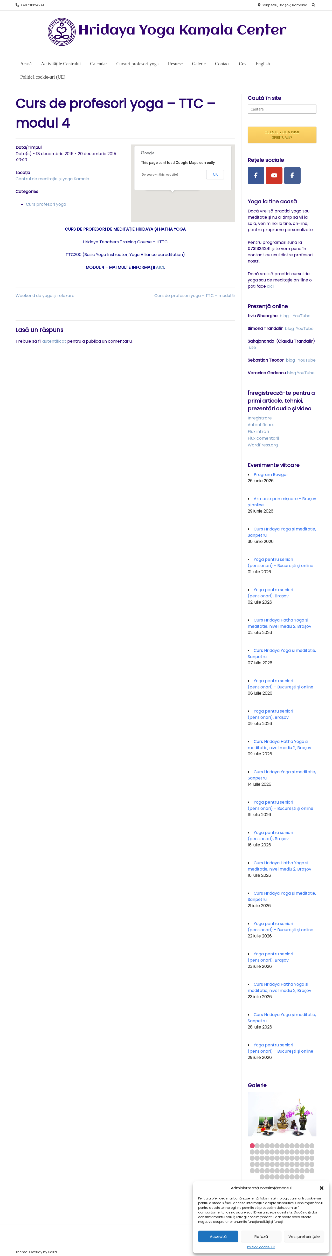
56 (267, 1170)
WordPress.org (263, 445)
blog (284, 316)
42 (262, 1164)
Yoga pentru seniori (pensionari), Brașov (270, 593)
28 (257, 1158)
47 (287, 1164)
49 (296, 1164)
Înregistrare (260, 418)
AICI (160, 267)
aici (270, 286)
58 (277, 1170)
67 (267, 1176)
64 (307, 1170)
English (262, 63)
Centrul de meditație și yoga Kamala (52, 179)
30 (267, 1158)
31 (272, 1158)
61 (291, 1170)
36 (296, 1158)
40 (252, 1164)
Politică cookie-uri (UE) (42, 77)
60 (287, 1170)
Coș (242, 63)
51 (307, 1164)
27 (252, 1158)
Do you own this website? (160, 174)
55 (262, 1170)
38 (307, 1158)
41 (257, 1164)
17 (267, 1151)
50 (302, 1164)
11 (302, 1145)
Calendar (98, 63)
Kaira (52, 1252)
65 (311, 1170)
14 (252, 1151)
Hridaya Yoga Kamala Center (182, 31)
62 (296, 1170)
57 (272, 1170)
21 (287, 1151)
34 (287, 1158)
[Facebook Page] (256, 175)
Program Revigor (271, 475)
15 (257, 1151)
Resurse (175, 63)
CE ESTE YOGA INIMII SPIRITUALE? (282, 134)
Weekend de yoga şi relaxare (45, 296)
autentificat (54, 341)
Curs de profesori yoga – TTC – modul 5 (194, 296)
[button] (321, 1188)
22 (291, 1151)
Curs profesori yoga (46, 204)
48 (291, 1164)
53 (252, 1170)
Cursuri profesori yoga (137, 63)
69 (277, 1176)
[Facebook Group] (292, 175)
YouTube (301, 316)
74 (302, 1176)
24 (302, 1151)
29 (262, 1158)
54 (257, 1170)
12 (307, 1145)
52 (311, 1164)
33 (282, 1158)
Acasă (26, 63)
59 (282, 1170)
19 (277, 1151)
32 (277, 1158)
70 (282, 1176)
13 (311, 1145)
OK (215, 174)
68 (272, 1176)
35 (291, 1158)
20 (282, 1151)
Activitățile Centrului (61, 63)
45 (277, 1164)
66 (262, 1176)
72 (291, 1176)
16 (262, 1151)
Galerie (199, 63)
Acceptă (218, 1236)
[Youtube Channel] (274, 175)
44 (272, 1164)
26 (311, 1151)
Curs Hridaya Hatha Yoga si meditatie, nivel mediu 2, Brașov (279, 623)
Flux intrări (258, 431)
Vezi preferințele (304, 1236)
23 (296, 1151)
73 (296, 1176)
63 (302, 1170)
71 (287, 1176)
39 (311, 1158)
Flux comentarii (263, 438)
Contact (222, 63)
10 (296, 1145)
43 (267, 1164)
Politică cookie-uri (261, 1247)
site (252, 347)
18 (272, 1151)
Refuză (261, 1236)
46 (282, 1164)
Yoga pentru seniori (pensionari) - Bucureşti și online (280, 562)
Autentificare (261, 425)
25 (307, 1151)
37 (302, 1158)
